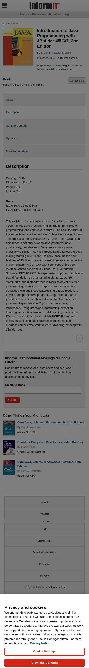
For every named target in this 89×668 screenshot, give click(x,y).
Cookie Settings (44, 654)
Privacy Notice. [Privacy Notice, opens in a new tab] (40, 645)
